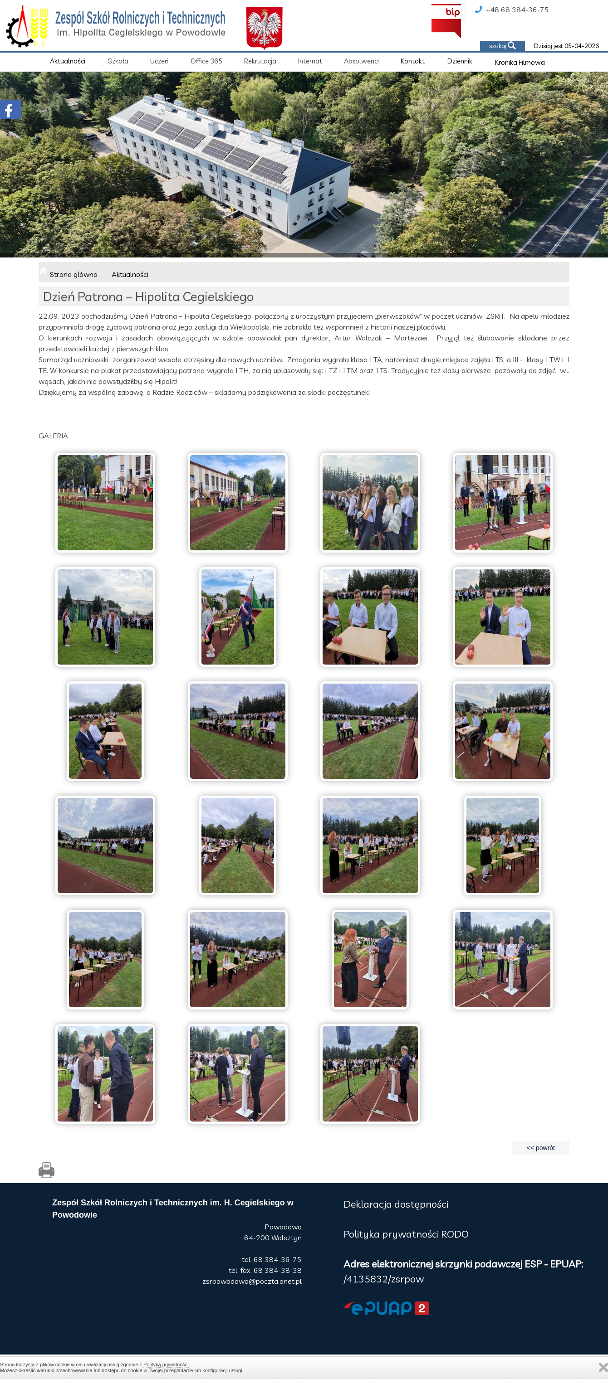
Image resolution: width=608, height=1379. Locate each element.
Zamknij (603, 1367)
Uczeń (159, 61)
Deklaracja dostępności (395, 1204)
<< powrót (541, 1147)
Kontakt (413, 61)
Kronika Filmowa (520, 62)
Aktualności (67, 61)
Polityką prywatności (166, 1364)
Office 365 (206, 61)
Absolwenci (361, 61)
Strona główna (74, 274)
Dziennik (459, 61)
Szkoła (118, 61)
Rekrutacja (260, 61)
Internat (310, 61)
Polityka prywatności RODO (406, 1234)
